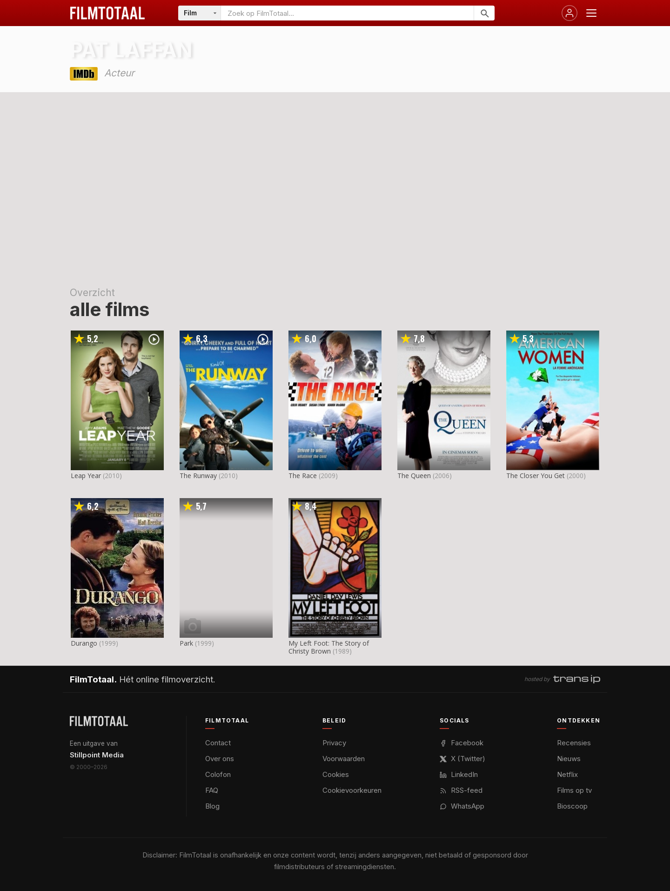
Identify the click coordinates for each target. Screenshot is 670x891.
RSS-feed (461, 790)
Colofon (218, 774)
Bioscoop (572, 806)
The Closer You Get (535, 475)
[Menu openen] (591, 13)
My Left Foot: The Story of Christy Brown (328, 647)
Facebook (461, 742)
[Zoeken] (484, 13)
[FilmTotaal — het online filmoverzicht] (99, 721)
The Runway (198, 475)
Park (186, 643)
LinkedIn (459, 774)
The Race (302, 475)
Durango (84, 643)
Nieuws (569, 758)
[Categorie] (199, 13)
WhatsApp (462, 806)
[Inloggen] (569, 13)
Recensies (574, 742)
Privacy (334, 742)
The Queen (414, 475)
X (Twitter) (462, 758)
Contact (218, 742)
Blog (212, 806)
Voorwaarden (343, 758)
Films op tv (574, 790)
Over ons (219, 758)
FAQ (211, 790)
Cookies (335, 774)
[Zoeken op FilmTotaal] (347, 13)
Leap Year (86, 475)
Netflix (567, 774)
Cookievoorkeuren (352, 790)
